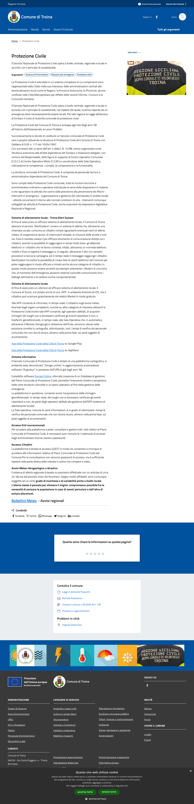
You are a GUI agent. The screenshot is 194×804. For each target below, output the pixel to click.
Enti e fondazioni (16, 725)
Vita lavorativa (60, 719)
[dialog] (97, 786)
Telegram (59, 516)
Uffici (10, 719)
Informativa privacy (109, 763)
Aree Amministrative (18, 714)
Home (15, 41)
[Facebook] (155, 17)
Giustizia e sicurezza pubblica (114, 714)
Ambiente (104, 725)
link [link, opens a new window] (126, 785)
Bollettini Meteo (24, 500)
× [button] (190, 771)
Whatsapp (45, 516)
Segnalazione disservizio (65, 763)
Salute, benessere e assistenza (114, 730)
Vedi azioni (134, 52)
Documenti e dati (16, 741)
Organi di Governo (17, 708)
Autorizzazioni (106, 735)
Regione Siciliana (16, 4)
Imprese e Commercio (64, 725)
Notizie (148, 708)
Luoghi (147, 734)
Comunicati (150, 714)
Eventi (147, 740)
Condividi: (19, 510)
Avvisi (147, 719)
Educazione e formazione (111, 708)
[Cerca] (182, 16)
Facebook (18, 516)
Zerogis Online (43, 376)
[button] (97, 798)
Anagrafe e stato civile (64, 708)
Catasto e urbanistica (64, 730)
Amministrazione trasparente (114, 757)
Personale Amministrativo (21, 736)
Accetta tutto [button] (85, 792)
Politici (11, 730)
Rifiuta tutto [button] (109, 792)
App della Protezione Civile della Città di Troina (38, 344)
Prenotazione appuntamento (68, 757)
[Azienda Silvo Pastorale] (175, 4)
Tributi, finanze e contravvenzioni (116, 719)
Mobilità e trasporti (63, 736)
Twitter (31, 516)
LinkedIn (73, 516)
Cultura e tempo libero (64, 714)
